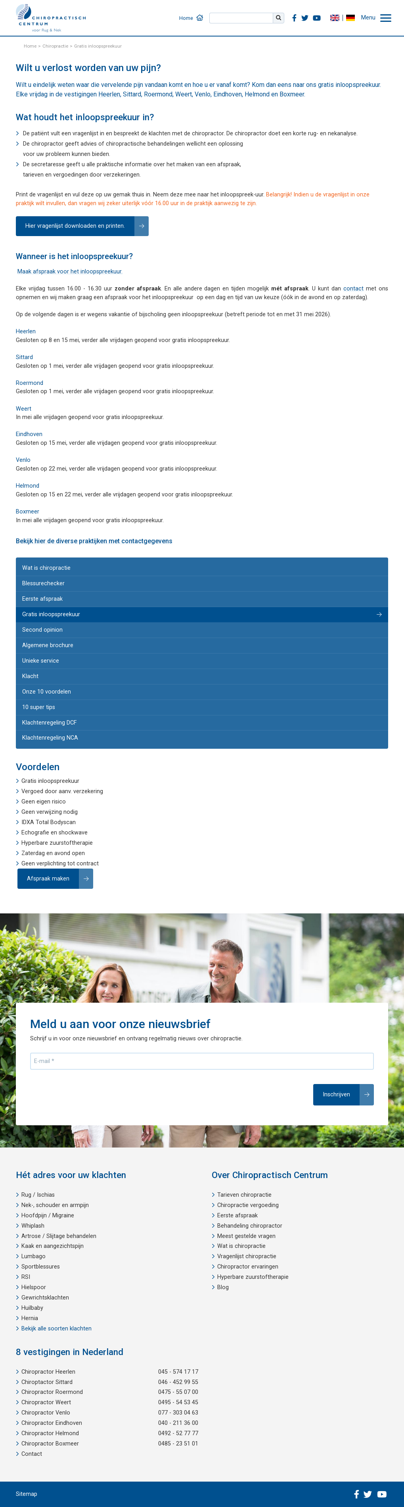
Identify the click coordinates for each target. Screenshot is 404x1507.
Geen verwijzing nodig (49, 812)
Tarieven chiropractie (244, 1195)
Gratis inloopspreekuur (51, 614)
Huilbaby (32, 1308)
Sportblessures (40, 1266)
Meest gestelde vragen (246, 1236)
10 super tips (38, 707)
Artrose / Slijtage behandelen (58, 1236)
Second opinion (42, 630)
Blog (223, 1287)
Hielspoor (33, 1287)
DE (350, 18)
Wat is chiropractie (46, 568)
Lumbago (33, 1256)
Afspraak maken (48, 878)
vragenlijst (85, 133)
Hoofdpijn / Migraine (47, 1215)
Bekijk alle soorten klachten (56, 1328)
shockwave (73, 832)
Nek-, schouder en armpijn (55, 1205)
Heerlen (109, 94)
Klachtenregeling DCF (49, 722)
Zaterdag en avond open (53, 853)
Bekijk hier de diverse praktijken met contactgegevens (94, 541)
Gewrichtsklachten (45, 1297)
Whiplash (32, 1226)
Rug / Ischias (38, 1195)
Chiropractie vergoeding (248, 1205)
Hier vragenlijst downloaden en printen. (75, 226)
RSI (25, 1277)
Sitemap (26, 1494)
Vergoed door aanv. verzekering (62, 791)
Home (186, 18)
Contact (31, 1454)
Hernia (29, 1318)
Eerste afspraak (42, 599)
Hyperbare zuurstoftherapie (57, 843)
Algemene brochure (47, 645)
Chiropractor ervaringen (247, 1266)
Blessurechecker (43, 583)
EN (334, 18)
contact (353, 288)
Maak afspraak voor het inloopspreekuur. (70, 271)
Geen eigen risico (43, 801)
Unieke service (40, 660)
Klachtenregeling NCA (50, 737)
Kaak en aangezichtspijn (52, 1246)
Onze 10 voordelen (46, 691)
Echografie (35, 832)
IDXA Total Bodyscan (48, 822)
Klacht (30, 676)
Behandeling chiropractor (249, 1226)
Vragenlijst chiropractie (246, 1256)
